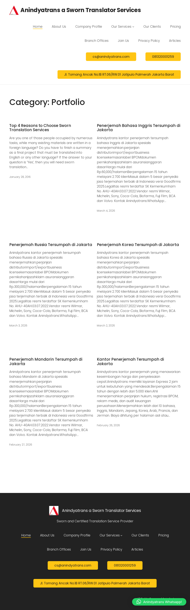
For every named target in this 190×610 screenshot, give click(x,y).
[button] (159, 602)
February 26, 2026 (108, 425)
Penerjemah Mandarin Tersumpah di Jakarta (45, 361)
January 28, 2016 (20, 177)
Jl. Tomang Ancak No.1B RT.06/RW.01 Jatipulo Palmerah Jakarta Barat (119, 74)
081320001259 (163, 56)
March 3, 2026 (18, 325)
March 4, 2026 (106, 211)
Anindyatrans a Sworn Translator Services (80, 10)
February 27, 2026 (20, 444)
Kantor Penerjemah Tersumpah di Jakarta (130, 361)
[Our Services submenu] (133, 26)
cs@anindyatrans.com (111, 56)
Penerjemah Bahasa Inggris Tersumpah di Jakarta (138, 127)
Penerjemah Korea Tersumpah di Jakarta (138, 244)
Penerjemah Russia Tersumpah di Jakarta (50, 244)
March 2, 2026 (106, 325)
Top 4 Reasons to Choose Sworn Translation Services (40, 127)
